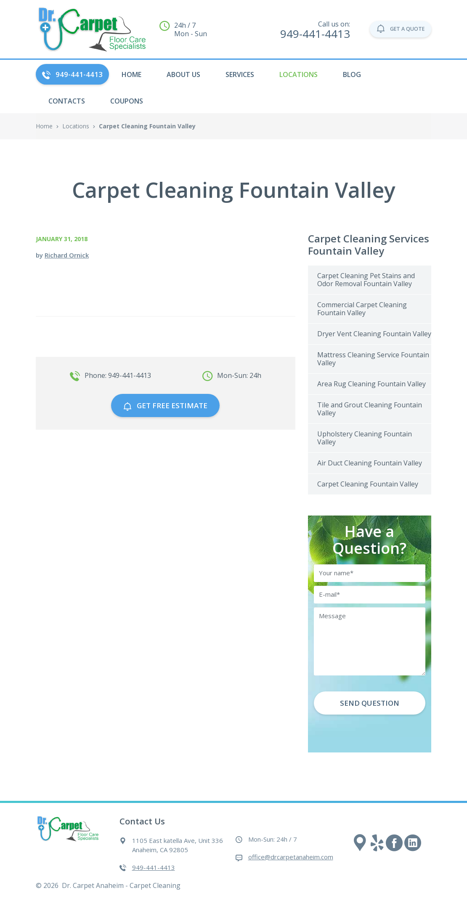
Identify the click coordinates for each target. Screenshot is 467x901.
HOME (131, 74)
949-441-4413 (72, 74)
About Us (183, 74)
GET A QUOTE (388, 29)
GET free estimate (165, 405)
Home (44, 126)
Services (240, 74)
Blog (352, 74)
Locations (298, 74)
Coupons (126, 101)
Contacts (66, 101)
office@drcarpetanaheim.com (290, 857)
